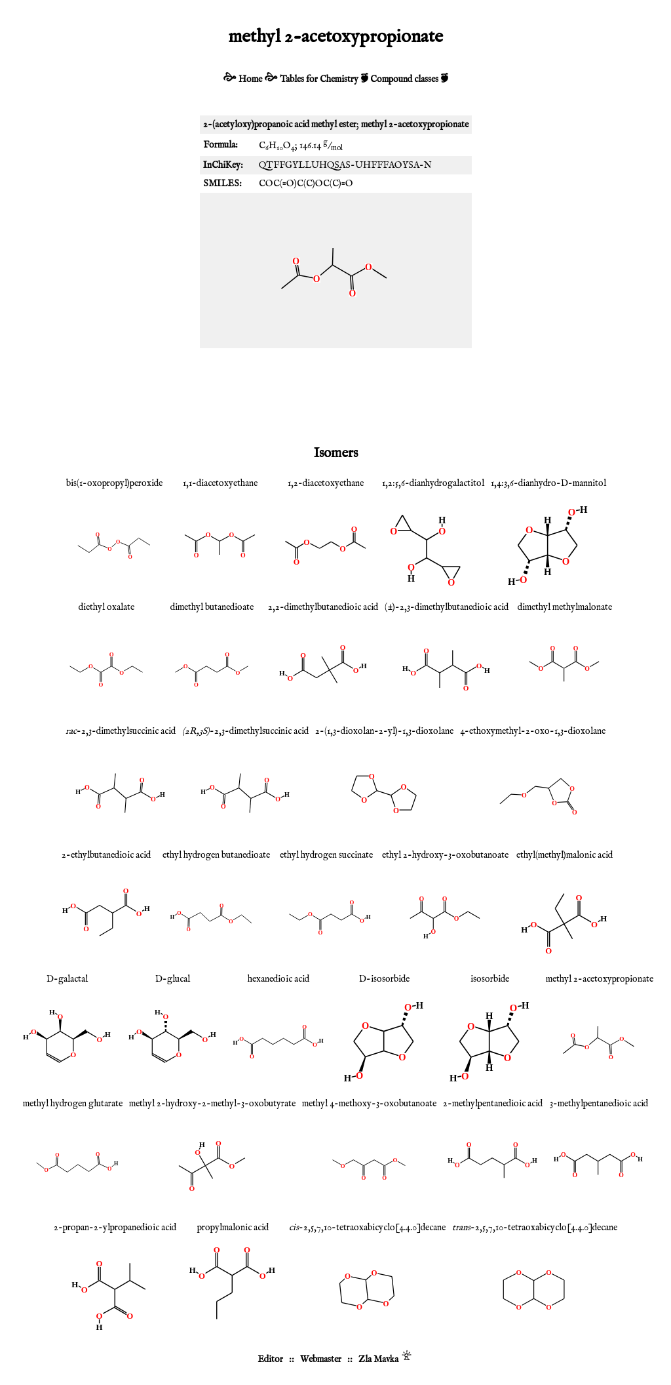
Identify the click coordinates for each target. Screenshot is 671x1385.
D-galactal (67, 979)
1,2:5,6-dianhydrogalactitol (433, 483)
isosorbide (489, 979)
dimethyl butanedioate (212, 607)
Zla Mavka (378, 1359)
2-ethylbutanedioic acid (106, 855)
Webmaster (320, 1359)
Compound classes (404, 79)
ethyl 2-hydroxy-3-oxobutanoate (445, 855)
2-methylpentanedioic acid (493, 1104)
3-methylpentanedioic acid (599, 1104)
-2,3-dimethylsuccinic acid (121, 731)
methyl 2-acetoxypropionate (599, 979)
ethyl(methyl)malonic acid (564, 855)
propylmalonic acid (233, 1228)
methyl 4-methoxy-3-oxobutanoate (369, 1104)
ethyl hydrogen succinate (326, 855)
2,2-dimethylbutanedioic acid (323, 607)
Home (250, 79)
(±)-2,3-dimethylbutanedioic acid (446, 607)
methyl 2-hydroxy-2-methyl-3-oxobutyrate (212, 1104)
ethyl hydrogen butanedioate (216, 855)
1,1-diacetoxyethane (220, 483)
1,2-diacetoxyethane (326, 483)
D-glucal (172, 979)
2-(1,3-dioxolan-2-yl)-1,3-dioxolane (384, 731)
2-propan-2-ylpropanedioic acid (115, 1228)
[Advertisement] (335, 394)
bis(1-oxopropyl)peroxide (114, 483)
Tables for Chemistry (319, 79)
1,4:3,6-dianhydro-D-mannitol (548, 483)
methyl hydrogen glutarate (73, 1104)
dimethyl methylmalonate (565, 607)
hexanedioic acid (278, 979)
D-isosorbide (384, 979)
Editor (270, 1359)
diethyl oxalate (106, 607)
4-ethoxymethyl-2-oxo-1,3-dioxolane (532, 731)
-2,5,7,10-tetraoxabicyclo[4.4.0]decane (367, 1228)
